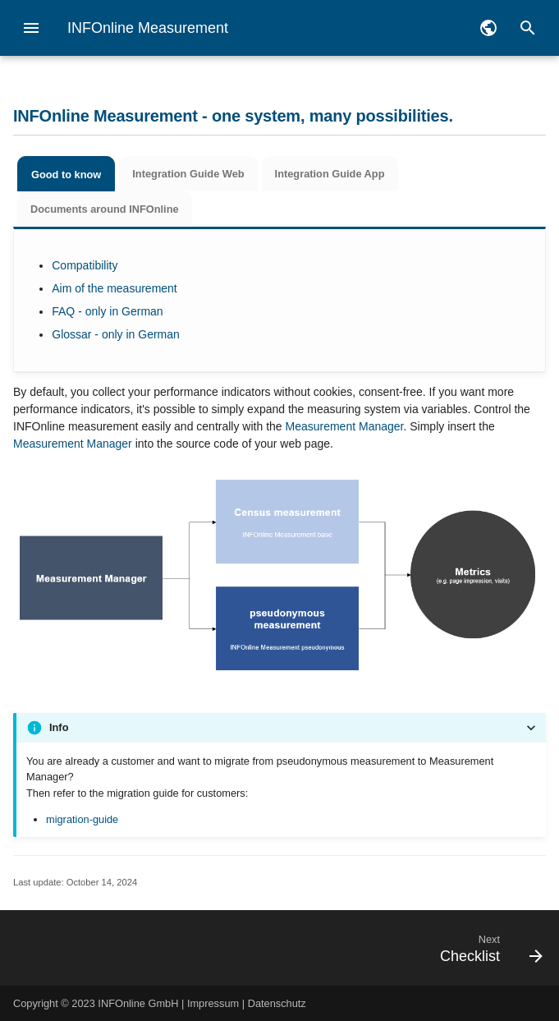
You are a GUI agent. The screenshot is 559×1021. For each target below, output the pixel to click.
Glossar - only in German (116, 334)
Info (58, 727)
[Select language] (488, 27)
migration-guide (82, 819)
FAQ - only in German (107, 311)
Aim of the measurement (114, 288)
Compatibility (84, 265)
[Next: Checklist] (348, 947)
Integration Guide (188, 174)
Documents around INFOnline (104, 209)
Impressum (213, 1003)
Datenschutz (277, 1003)
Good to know (66, 174)
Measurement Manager (344, 426)
